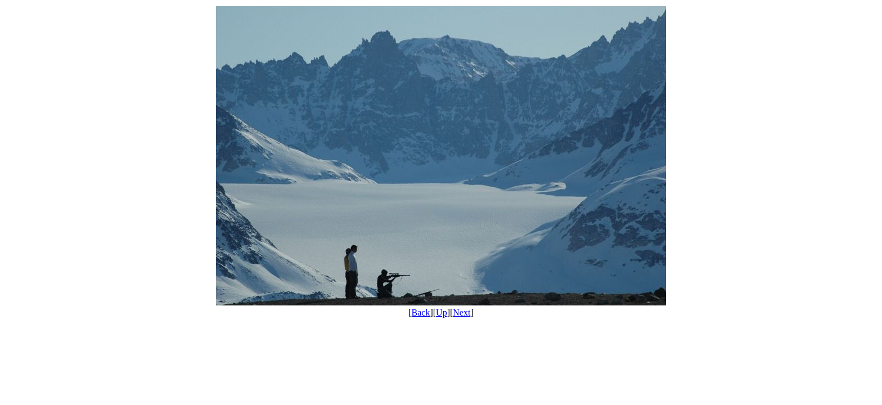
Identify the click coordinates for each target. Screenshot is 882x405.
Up (441, 312)
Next (461, 312)
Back (421, 312)
